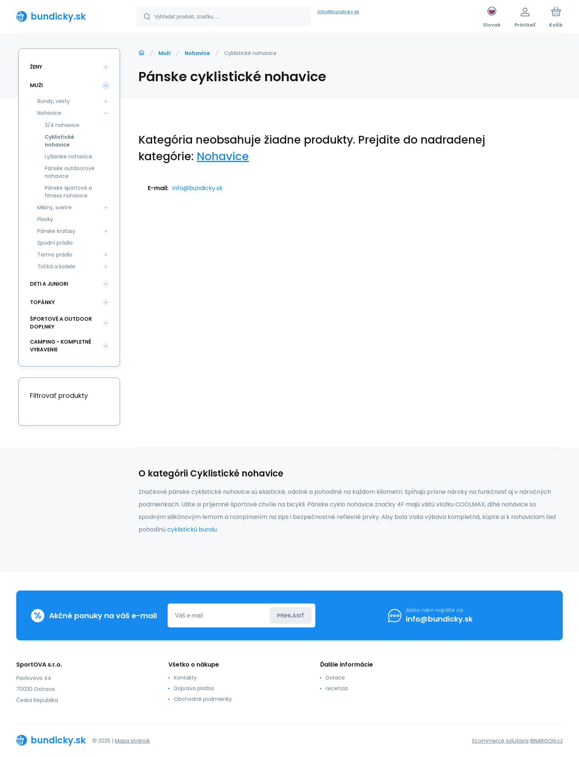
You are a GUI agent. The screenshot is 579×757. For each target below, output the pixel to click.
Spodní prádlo (55, 243)
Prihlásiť (290, 616)
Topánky (42, 302)
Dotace (335, 677)
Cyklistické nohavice (59, 140)
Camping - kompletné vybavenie (60, 345)
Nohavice (197, 53)
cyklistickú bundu (192, 529)
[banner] (67, 16)
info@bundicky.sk (338, 11)
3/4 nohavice (62, 125)
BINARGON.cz (546, 740)
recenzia (337, 688)
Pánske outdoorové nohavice (70, 172)
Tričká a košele (56, 266)
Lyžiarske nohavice (68, 156)
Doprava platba (194, 688)
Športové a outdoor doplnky (61, 322)
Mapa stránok (132, 740)
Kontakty (185, 677)
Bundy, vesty (53, 101)
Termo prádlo (54, 254)
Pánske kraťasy (56, 231)
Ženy (36, 66)
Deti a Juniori (49, 284)
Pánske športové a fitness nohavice (68, 191)
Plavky (45, 219)
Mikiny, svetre (54, 207)
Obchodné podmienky (203, 699)
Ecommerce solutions (500, 740)
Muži (164, 53)
